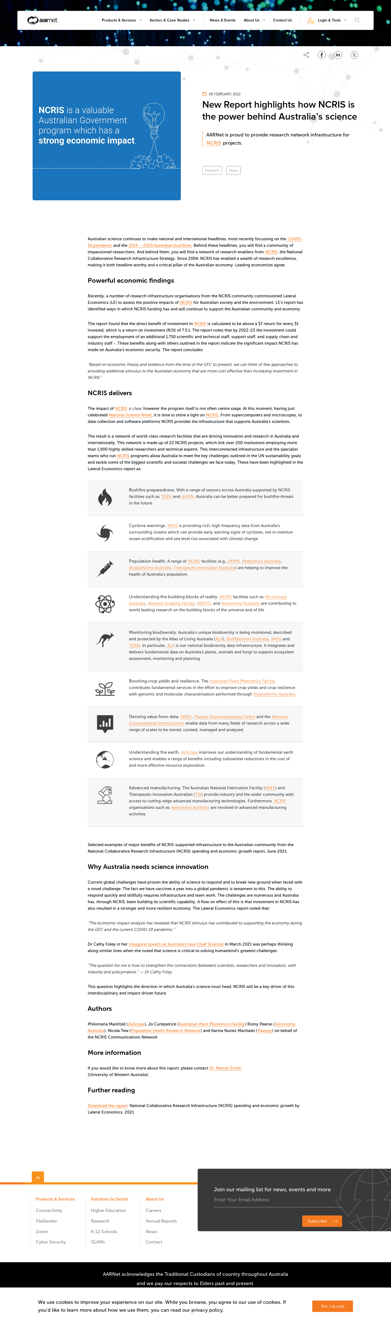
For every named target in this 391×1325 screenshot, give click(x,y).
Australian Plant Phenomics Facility (242, 681)
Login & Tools (329, 20)
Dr (212, 1068)
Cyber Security (51, 1242)
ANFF (270, 787)
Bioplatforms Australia (150, 567)
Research (212, 170)
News (233, 170)
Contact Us (282, 20)
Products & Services (119, 20)
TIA (198, 794)
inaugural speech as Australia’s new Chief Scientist (176, 944)
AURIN (187, 496)
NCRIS (214, 143)
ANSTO (204, 603)
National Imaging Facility (171, 603)
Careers (153, 1210)
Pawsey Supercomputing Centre (224, 716)
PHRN (233, 561)
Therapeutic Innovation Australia (204, 567)
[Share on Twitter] (354, 55)
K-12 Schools (104, 1231)
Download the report (107, 1105)
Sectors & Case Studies (170, 20)
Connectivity (49, 1210)
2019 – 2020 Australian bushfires (160, 245)
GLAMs (98, 1242)
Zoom (42, 1231)
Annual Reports (161, 1221)
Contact (154, 1242)
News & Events (223, 20)
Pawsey (265, 1030)
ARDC (186, 716)
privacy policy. (207, 1310)
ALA (219, 639)
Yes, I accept (333, 1306)
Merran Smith (228, 1068)
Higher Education (108, 1210)
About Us (252, 20)
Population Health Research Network (165, 1030)
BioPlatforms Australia (248, 639)
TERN (166, 496)
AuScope (189, 752)
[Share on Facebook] (322, 55)
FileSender (46, 1221)
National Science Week (130, 415)
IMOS (173, 525)
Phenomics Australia (261, 561)
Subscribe (317, 1221)
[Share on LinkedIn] (338, 55)
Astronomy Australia (241, 603)
